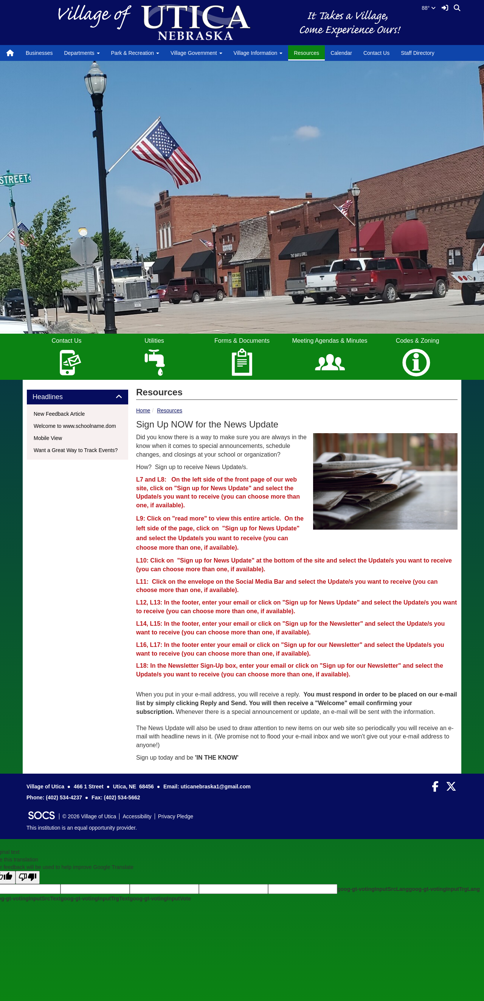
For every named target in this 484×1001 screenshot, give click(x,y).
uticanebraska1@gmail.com (216, 786)
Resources (306, 53)
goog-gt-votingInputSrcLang (373, 889)
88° (429, 8)
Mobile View (48, 438)
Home (143, 410)
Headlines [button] (56, 397)
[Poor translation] (28, 877)
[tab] (77, 397)
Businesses (39, 53)
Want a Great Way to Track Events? (76, 450)
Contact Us (376, 53)
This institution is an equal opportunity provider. (81, 828)
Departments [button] (81, 53)
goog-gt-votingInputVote (160, 898)
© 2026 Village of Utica (89, 816)
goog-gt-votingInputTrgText (94, 898)
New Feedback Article (59, 414)
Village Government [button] (196, 53)
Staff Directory (417, 53)
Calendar (341, 53)
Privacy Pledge (175, 816)
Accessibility (137, 816)
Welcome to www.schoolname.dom (75, 426)
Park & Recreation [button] (135, 53)
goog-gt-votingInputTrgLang (444, 889)
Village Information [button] (258, 53)
